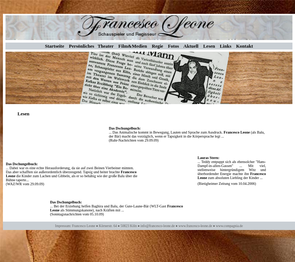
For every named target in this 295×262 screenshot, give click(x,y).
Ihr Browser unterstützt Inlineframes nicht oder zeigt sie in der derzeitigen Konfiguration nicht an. (149, 173)
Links (226, 46)
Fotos (173, 46)
